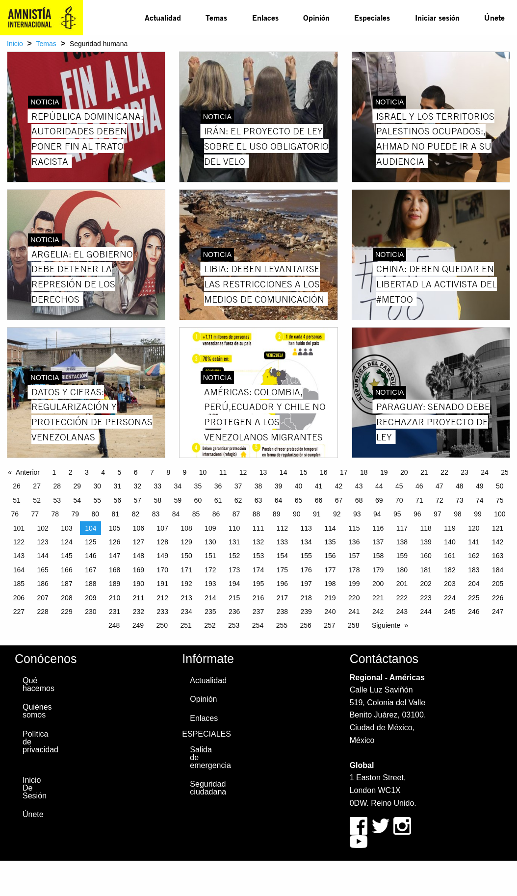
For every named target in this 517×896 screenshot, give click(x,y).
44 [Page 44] (379, 486)
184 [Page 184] (497, 570)
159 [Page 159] (402, 556)
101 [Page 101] (19, 528)
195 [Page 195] (258, 584)
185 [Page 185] (19, 584)
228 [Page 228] (43, 611)
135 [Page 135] (330, 542)
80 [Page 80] (96, 514)
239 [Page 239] (305, 611)
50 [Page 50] (500, 486)
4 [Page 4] (103, 472)
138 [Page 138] (402, 542)
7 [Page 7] (152, 472)
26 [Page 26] (17, 486)
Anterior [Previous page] (28, 472)
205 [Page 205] (497, 584)
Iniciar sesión (437, 17)
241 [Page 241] (354, 611)
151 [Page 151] (210, 556)
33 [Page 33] (158, 486)
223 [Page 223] (426, 598)
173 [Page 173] (234, 570)
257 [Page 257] (329, 625)
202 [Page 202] (426, 584)
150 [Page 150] (186, 556)
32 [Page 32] (138, 486)
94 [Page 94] (377, 514)
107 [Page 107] (162, 528)
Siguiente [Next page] (386, 625)
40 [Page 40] (299, 486)
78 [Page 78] (55, 514)
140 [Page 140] (449, 542)
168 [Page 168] (114, 570)
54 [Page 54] (77, 500)
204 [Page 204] (473, 584)
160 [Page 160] (426, 556)
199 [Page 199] (354, 584)
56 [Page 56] (117, 500)
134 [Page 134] (305, 542)
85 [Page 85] (196, 514)
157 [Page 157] (354, 556)
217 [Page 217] (282, 598)
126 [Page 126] (114, 542)
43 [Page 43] (359, 486)
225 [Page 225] (473, 598)
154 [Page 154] (282, 556)
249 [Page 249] (138, 625)
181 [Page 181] (426, 570)
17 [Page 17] (344, 472)
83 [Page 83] (156, 514)
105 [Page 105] (114, 528)
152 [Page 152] (234, 556)
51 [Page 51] (17, 500)
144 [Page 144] (43, 556)
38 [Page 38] (258, 486)
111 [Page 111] (258, 528)
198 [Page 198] (330, 584)
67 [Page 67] (339, 500)
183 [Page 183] (473, 570)
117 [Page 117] (402, 528)
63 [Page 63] (258, 500)
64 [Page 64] (279, 500)
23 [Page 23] (464, 472)
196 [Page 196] (282, 584)
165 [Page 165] (43, 570)
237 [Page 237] (258, 611)
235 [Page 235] (210, 611)
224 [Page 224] (449, 598)
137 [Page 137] (378, 542)
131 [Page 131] (234, 542)
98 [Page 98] (458, 514)
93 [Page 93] (357, 514)
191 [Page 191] (162, 584)
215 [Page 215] (234, 598)
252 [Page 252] (209, 625)
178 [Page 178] (354, 570)
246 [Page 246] (473, 611)
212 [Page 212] (162, 598)
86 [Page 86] (216, 514)
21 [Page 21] (424, 472)
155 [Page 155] (305, 556)
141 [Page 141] (473, 542)
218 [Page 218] (305, 598)
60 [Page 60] (198, 500)
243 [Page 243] (402, 611)
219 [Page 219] (330, 598)
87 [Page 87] (236, 514)
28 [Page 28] (57, 486)
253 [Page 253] (233, 625)
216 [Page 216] (258, 598)
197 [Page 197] (305, 584)
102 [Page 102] (43, 528)
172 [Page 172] (210, 570)
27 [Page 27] (37, 486)
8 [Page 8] (168, 472)
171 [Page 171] (186, 570)
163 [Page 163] (497, 556)
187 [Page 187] (66, 584)
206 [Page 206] (19, 598)
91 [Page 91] (317, 514)
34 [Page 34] (178, 486)
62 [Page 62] (238, 500)
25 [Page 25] (505, 472)
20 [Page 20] (404, 472)
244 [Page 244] (426, 611)
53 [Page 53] (57, 500)
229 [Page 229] (66, 611)
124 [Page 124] (66, 542)
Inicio (15, 44)
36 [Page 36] (218, 486)
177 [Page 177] (330, 570)
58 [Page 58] (158, 500)
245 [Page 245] (449, 611)
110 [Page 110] (234, 528)
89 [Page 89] (277, 514)
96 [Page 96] (417, 514)
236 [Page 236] (234, 611)
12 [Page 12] (243, 472)
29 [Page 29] (77, 486)
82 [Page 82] (136, 514)
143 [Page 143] (19, 556)
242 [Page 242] (378, 611)
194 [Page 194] (234, 584)
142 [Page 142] (497, 542)
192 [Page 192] (186, 584)
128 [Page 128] (162, 542)
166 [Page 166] (66, 570)
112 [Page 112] (282, 528)
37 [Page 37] (238, 486)
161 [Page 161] (449, 556)
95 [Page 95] (397, 514)
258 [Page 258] (353, 625)
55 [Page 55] (97, 500)
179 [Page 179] (378, 570)
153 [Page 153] (258, 556)
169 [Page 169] (138, 570)
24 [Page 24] (485, 472)
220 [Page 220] (354, 598)
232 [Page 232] (138, 611)
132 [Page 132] (258, 542)
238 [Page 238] (282, 611)
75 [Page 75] (500, 500)
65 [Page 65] (299, 500)
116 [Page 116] (378, 528)
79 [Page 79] (75, 514)
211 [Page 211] (138, 598)
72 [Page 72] (439, 500)
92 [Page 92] (337, 514)
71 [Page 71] (419, 500)
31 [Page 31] (117, 486)
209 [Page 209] (90, 598)
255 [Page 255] (281, 625)
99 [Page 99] (478, 514)
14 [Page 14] (283, 472)
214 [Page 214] (210, 598)
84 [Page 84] (176, 514)
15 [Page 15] (304, 472)
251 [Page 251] (185, 625)
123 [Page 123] (43, 542)
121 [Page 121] (497, 528)
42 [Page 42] (339, 486)
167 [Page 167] (90, 570)
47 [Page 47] (439, 486)
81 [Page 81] (116, 514)
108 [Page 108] (186, 528)
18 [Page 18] (364, 472)
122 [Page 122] (19, 542)
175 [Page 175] (282, 570)
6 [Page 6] (136, 472)
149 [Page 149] (162, 556)
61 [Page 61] (218, 500)
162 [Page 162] (473, 556)
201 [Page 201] (402, 584)
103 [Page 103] (66, 528)
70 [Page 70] (399, 500)
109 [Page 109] (210, 528)
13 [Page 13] (263, 472)
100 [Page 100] (499, 514)
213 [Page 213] (186, 598)
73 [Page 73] (460, 500)
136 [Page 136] (354, 542)
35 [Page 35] (198, 486)
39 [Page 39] (279, 486)
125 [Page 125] (90, 542)
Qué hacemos (38, 684)
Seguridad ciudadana (205, 788)
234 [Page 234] (186, 611)
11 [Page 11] (223, 472)
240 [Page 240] (330, 611)
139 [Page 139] (426, 542)
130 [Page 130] (210, 542)
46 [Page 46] (419, 486)
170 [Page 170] (162, 570)
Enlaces (265, 17)
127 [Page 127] (138, 542)
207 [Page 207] (43, 598)
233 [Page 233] (162, 611)
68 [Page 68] (359, 500)
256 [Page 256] (305, 625)
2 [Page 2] (71, 472)
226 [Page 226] (497, 598)
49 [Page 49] (480, 486)
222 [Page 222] (402, 598)
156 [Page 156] (330, 556)
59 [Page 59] (178, 500)
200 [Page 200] (378, 584)
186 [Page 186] (43, 584)
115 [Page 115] (354, 528)
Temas (216, 17)
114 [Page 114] (330, 528)
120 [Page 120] (473, 528)
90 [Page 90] (297, 514)
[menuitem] (162, 17)
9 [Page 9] (184, 472)
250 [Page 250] (162, 625)
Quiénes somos (37, 711)
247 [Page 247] (497, 611)
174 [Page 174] (258, 570)
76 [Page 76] (15, 514)
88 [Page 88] (256, 514)
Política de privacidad (38, 742)
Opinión (316, 17)
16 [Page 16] (324, 472)
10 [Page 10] (203, 472)
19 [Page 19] (384, 472)
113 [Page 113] (305, 528)
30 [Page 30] (97, 486)
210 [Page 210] (114, 598)
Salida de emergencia (205, 757)
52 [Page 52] (37, 500)
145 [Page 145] (66, 556)
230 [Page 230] (90, 611)
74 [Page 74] (480, 500)
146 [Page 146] (90, 556)
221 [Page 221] (378, 598)
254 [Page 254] (257, 625)
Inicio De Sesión (35, 788)
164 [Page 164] (19, 570)
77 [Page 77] (35, 514)
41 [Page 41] (319, 486)
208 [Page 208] (66, 598)
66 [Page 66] (319, 500)
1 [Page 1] (54, 472)
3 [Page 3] (87, 472)
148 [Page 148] (138, 556)
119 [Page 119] (449, 528)
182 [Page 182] (449, 570)
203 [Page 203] (449, 584)
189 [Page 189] (114, 584)
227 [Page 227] (19, 611)
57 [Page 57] (138, 500)
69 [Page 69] (379, 500)
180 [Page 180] (402, 570)
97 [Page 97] (437, 514)
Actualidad (163, 17)
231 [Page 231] (114, 611)
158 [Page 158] (378, 556)
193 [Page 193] (210, 584)
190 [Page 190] (138, 584)
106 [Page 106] (138, 528)
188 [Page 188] (90, 584)
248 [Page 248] (114, 625)
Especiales (372, 17)
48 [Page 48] (460, 486)
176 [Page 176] (305, 570)
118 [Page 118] (426, 528)
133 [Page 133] (282, 542)
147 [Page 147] (114, 556)
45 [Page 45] (399, 486)
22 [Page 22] (444, 472)
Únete (494, 17)
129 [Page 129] (186, 542)
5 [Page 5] (119, 472)
